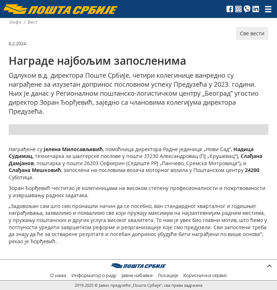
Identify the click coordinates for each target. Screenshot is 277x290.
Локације (168, 275)
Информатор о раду (93, 275)
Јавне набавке (137, 275)
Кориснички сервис (205, 275)
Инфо (15, 22)
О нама (58, 275)
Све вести (252, 33)
